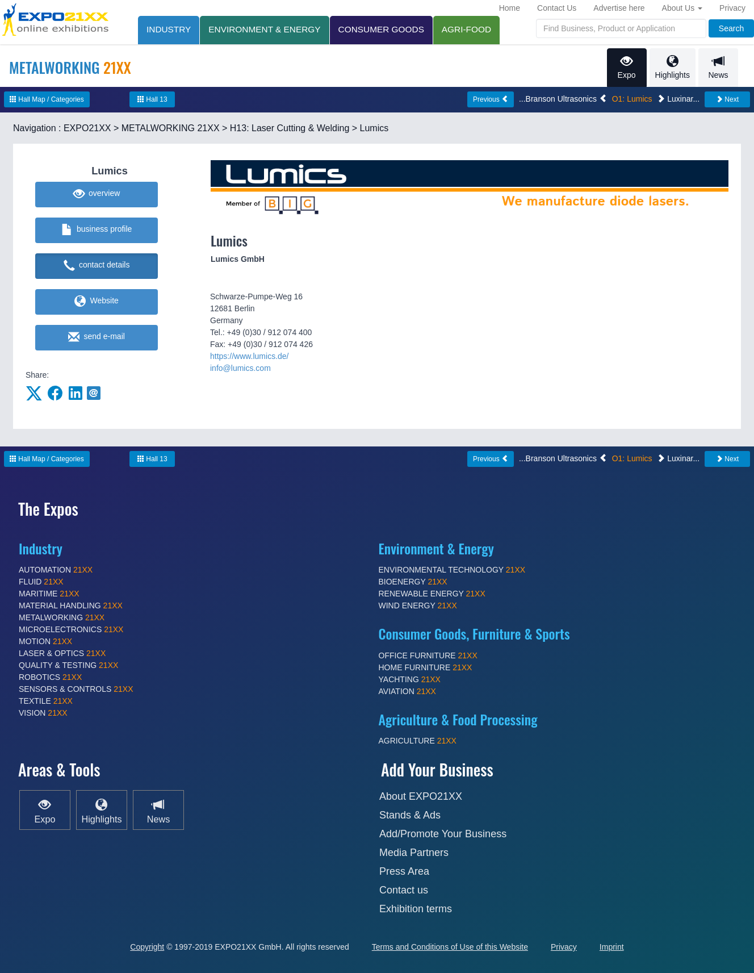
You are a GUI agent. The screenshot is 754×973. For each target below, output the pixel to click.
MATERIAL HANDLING (71, 605)
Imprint (612, 946)
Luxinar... (678, 98)
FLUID (41, 581)
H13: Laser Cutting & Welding (289, 128)
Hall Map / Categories (47, 99)
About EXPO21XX (420, 796)
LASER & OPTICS (62, 653)
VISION (43, 712)
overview (96, 194)
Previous (490, 99)
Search (731, 28)
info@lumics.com (240, 368)
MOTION (45, 641)
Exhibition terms (415, 908)
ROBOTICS (50, 677)
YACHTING (410, 679)
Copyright (147, 946)
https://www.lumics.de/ (249, 356)
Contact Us (556, 7)
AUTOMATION (56, 569)
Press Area (404, 871)
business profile (96, 230)
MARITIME (49, 593)
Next (727, 99)
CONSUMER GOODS (381, 29)
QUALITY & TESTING (68, 665)
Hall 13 (152, 99)
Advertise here (618, 7)
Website (96, 301)
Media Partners (414, 852)
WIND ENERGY (418, 605)
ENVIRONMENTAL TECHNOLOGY (452, 569)
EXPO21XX (87, 128)
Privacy (732, 7)
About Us (682, 7)
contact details (97, 266)
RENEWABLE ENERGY (432, 593)
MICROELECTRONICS (71, 629)
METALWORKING (61, 617)
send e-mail (96, 337)
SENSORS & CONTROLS (76, 689)
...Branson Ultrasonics (563, 98)
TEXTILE (46, 700)
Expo (627, 67)
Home (509, 7)
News (718, 67)
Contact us (403, 890)
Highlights (672, 67)
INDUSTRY (168, 29)
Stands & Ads (410, 815)
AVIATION (407, 691)
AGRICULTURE (417, 740)
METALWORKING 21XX (171, 128)
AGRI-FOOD (466, 29)
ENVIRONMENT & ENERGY (264, 29)
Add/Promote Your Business (442, 834)
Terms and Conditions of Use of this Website (450, 946)
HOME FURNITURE (425, 667)
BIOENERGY (413, 581)
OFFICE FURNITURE (428, 655)
